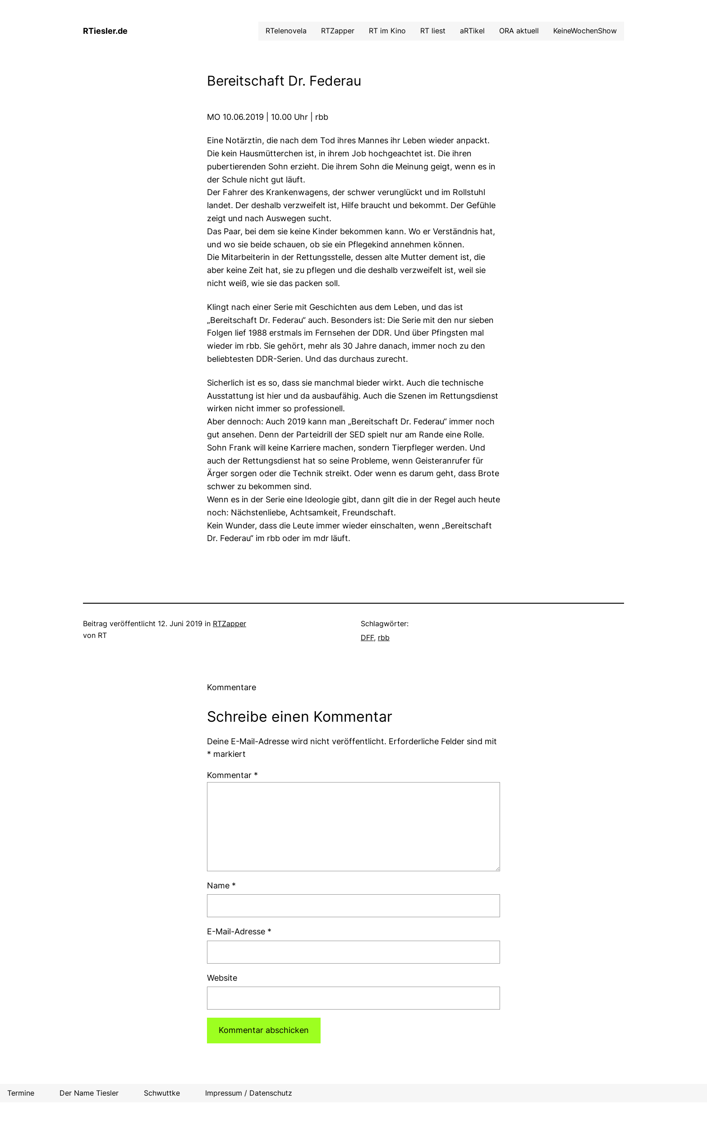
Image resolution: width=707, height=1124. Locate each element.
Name (221, 885)
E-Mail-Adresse (239, 931)
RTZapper (229, 623)
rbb (384, 637)
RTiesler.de (105, 31)
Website (222, 978)
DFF (367, 637)
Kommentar (232, 775)
